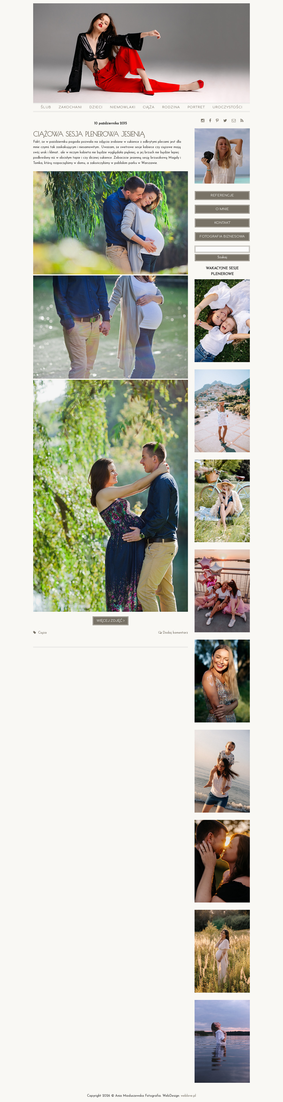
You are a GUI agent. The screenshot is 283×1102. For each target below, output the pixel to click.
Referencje (222, 195)
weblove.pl (188, 1096)
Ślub (46, 107)
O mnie (222, 209)
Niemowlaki (122, 107)
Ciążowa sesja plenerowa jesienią (89, 134)
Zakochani (70, 107)
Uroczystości (227, 107)
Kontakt (222, 223)
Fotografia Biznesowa (222, 236)
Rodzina (171, 107)
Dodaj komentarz (175, 633)
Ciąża (149, 107)
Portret (196, 107)
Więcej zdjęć (113, 621)
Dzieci (95, 107)
